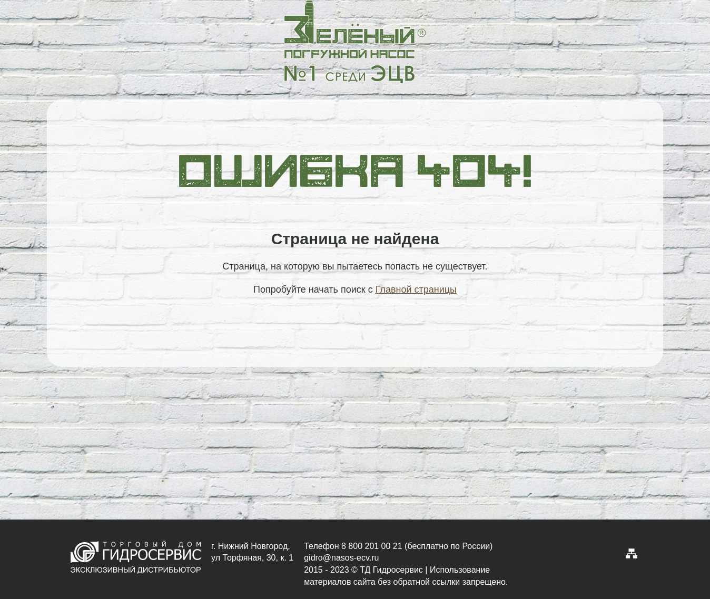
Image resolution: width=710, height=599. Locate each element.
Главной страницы (416, 289)
